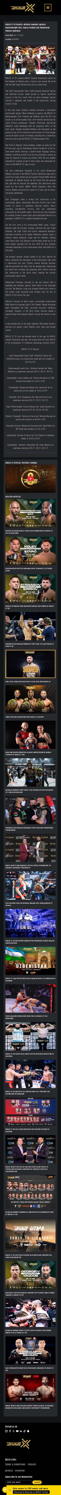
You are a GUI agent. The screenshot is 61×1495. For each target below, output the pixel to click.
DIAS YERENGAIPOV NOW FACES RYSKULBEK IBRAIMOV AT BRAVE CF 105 (29, 1369)
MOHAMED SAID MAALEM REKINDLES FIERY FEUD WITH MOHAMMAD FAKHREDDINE (29, 829)
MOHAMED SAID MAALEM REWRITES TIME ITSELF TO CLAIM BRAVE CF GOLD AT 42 (29, 645)
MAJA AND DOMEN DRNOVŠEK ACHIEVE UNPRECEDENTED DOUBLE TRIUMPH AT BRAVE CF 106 (28, 753)
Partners (20, 1470)
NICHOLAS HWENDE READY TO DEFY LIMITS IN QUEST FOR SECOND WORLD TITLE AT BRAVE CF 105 (28, 1331)
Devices (9, 1470)
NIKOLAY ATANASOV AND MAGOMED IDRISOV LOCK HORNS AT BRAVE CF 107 (29, 607)
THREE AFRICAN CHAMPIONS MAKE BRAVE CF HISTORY (24, 717)
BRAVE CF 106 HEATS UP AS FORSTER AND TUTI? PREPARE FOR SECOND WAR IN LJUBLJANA (27, 1093)
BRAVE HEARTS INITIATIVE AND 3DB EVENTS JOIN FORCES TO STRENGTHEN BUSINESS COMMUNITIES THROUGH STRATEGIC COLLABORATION (26, 1169)
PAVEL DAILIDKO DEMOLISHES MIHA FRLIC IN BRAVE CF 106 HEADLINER (26, 1017)
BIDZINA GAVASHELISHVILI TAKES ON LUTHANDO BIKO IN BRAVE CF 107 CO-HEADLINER (29, 532)
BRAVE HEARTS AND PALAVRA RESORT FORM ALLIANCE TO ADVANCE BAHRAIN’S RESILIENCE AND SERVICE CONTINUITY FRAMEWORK (29, 1407)
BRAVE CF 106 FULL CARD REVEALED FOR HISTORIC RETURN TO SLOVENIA (27, 1130)
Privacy (32, 1464)
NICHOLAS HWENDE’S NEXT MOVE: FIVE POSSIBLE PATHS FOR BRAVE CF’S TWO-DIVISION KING (29, 791)
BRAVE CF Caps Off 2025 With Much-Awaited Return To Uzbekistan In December (30, 979)
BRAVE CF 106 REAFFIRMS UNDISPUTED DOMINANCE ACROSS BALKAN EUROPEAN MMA (29, 942)
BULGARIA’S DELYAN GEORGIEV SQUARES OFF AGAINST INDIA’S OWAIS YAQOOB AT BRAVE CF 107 (30, 1294)
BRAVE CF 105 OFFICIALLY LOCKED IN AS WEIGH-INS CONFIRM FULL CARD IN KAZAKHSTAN (28, 1256)
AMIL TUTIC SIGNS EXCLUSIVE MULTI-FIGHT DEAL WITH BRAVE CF (28, 682)
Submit (37, 1482)
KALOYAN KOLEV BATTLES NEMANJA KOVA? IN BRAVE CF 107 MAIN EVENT (28, 569)
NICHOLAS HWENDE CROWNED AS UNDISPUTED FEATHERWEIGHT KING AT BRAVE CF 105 (29, 1213)
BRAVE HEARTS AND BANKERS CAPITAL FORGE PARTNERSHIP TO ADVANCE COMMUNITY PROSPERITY (28, 866)
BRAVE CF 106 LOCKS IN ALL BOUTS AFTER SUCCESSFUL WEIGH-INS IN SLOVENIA (29, 1055)
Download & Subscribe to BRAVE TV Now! (31, 1492)
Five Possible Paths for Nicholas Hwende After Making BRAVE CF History (29, 904)
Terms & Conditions (15, 1464)
